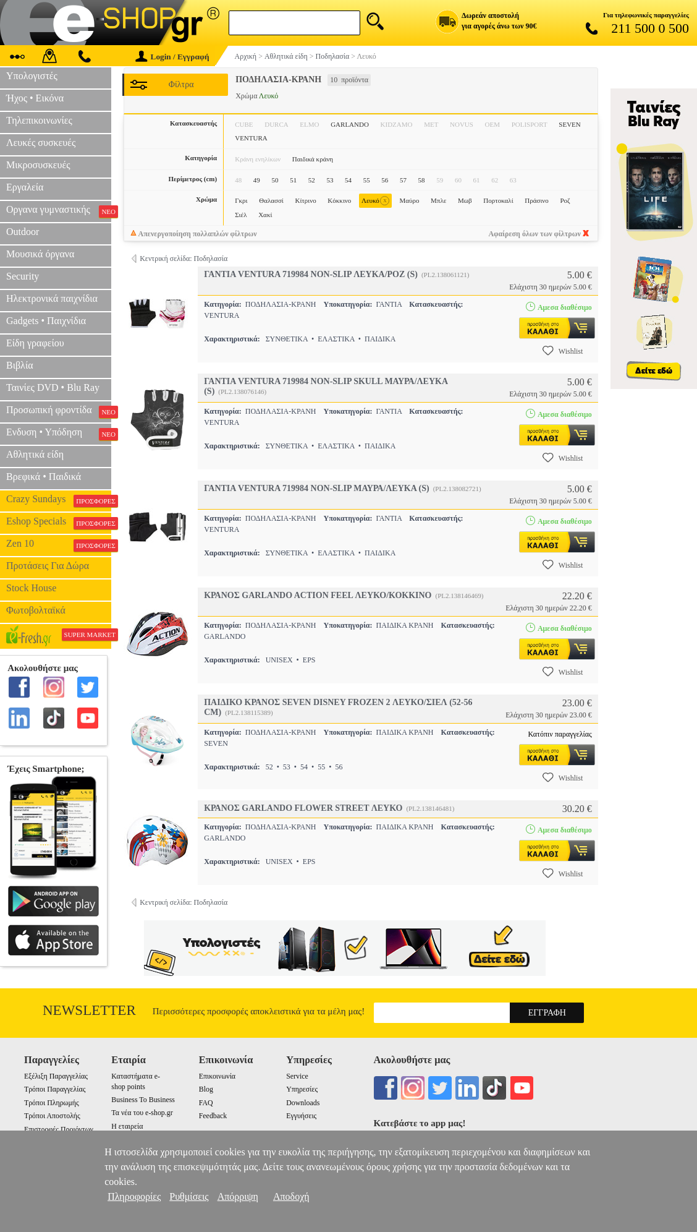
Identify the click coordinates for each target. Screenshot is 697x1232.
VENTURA (251, 138)
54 (348, 180)
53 (329, 180)
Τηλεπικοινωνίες (39, 120)
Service (297, 1076)
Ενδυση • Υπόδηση (58, 433)
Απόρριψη (238, 1196)
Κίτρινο (305, 200)
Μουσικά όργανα (40, 254)
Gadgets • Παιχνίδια (46, 320)
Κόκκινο (339, 200)
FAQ (206, 1102)
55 (366, 180)
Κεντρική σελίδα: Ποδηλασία (183, 258)
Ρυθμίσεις (188, 1196)
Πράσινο (537, 200)
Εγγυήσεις (301, 1115)
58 (421, 180)
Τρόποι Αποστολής (52, 1115)
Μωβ (465, 200)
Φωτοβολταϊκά (35, 610)
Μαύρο (409, 200)
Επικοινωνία (217, 1076)
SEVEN (569, 124)
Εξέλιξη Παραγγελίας (56, 1076)
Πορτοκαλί (498, 200)
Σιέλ (241, 214)
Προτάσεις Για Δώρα (47, 565)
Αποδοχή (291, 1196)
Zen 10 (58, 545)
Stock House (31, 588)
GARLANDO (350, 124)
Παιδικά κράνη (312, 159)
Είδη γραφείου (35, 343)
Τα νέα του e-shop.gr (141, 1112)
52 (311, 180)
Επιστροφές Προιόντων (58, 1129)
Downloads (302, 1102)
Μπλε (438, 200)
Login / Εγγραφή (172, 56)
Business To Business (143, 1099)
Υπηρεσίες (302, 1089)
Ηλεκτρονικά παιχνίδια (52, 298)
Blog (206, 1089)
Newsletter (89, 1010)
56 (384, 180)
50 (274, 180)
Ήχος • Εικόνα (35, 98)
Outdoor (22, 231)
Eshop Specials (58, 522)
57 (403, 180)
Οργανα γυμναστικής (58, 211)
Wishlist (563, 350)
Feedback (213, 1115)
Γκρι (241, 200)
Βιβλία (19, 365)
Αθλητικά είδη (35, 454)
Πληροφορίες (134, 1196)
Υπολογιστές (31, 76)
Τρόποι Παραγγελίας (54, 1089)
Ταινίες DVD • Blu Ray (52, 387)
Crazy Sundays (58, 500)
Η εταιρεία (127, 1126)
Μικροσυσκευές (38, 165)
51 (293, 180)
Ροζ (565, 200)
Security (22, 276)
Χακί (265, 214)
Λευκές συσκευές (40, 142)
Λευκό (375, 200)
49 (256, 180)
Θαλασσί (271, 200)
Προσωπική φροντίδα (58, 411)
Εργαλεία (24, 187)
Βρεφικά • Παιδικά (43, 476)
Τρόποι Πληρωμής (51, 1102)
